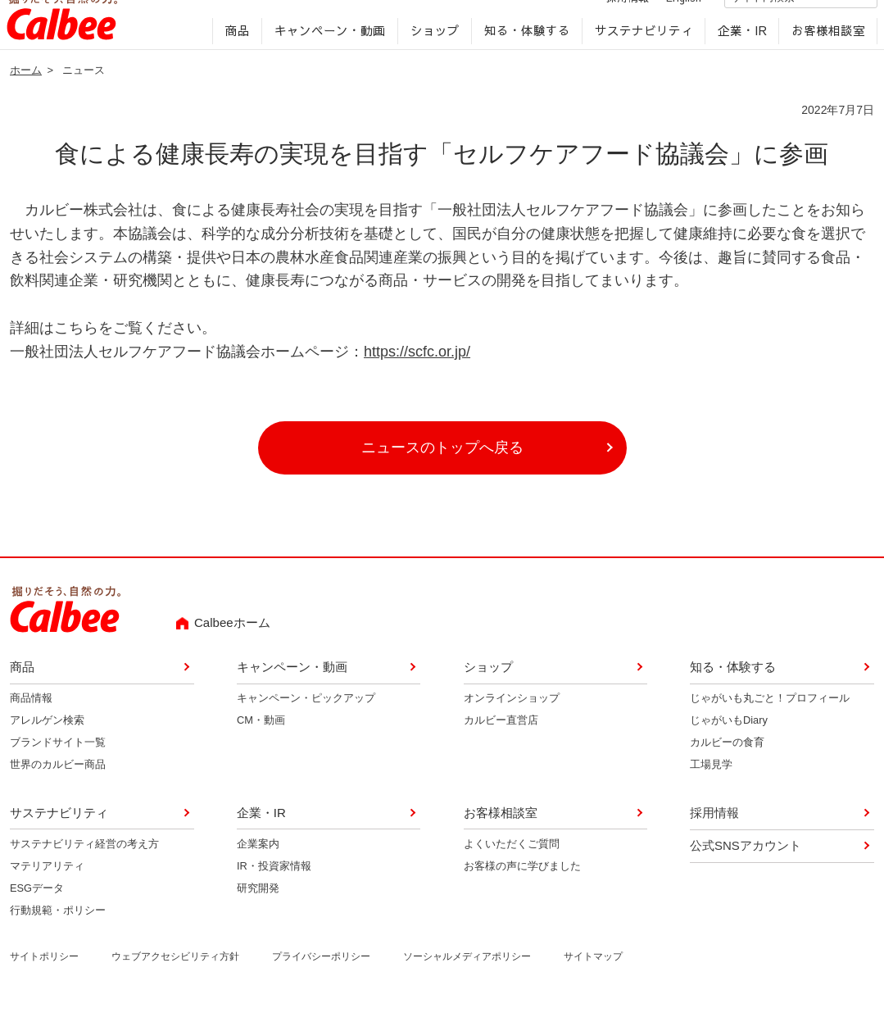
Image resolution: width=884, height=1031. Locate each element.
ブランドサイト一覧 (58, 767)
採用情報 (610, 19)
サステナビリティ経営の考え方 (84, 869)
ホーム (26, 95)
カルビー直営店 (501, 746)
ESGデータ (37, 913)
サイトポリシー (44, 982)
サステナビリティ (640, 54)
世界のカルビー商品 (58, 789)
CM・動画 (261, 746)
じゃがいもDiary (729, 746)
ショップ (431, 54)
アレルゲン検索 (47, 746)
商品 (234, 54)
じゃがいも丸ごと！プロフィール (770, 724)
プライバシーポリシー (321, 982)
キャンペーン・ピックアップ (306, 724)
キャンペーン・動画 (326, 54)
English (666, 19)
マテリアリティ (47, 891)
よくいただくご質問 (512, 869)
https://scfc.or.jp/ (417, 377)
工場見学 (711, 789)
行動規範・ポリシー (58, 935)
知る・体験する (523, 54)
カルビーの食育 (727, 767)
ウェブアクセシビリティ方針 (175, 982)
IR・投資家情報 (274, 891)
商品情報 (31, 724)
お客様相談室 (824, 54)
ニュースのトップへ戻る (442, 474)
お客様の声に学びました (522, 891)
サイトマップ (593, 982)
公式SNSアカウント (745, 871)
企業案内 (258, 869)
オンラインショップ (512, 724)
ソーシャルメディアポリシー (467, 982)
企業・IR (738, 54)
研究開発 (258, 913)
